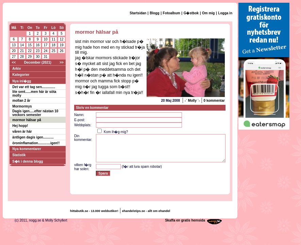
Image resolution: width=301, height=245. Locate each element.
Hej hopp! (20, 126)
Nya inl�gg (21, 81)
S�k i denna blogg (27, 161)
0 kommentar (214, 100)
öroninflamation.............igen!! (36, 143)
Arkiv (16, 68)
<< (14, 62)
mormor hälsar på (26, 120)
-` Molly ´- (192, 100)
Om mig (208, 13)
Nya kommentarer (26, 149)
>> (62, 62)
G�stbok (191, 13)
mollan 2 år (21, 100)
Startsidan (138, 13)
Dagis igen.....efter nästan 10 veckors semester (35, 113)
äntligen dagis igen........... (32, 137)
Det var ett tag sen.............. (33, 87)
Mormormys (22, 106)
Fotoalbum (171, 13)
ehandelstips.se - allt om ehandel (146, 211)
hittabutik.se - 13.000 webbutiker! (94, 211)
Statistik (19, 155)
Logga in (225, 13)
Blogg (154, 13)
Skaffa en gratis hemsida (185, 220)
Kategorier (20, 75)
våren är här (22, 131)
